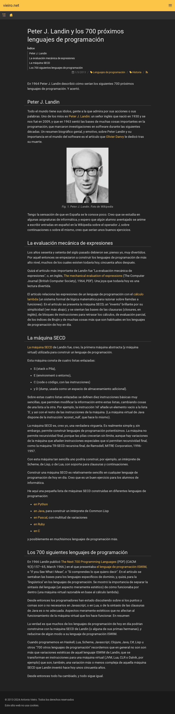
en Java (39, 511)
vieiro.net (11, 5)
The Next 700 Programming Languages (88, 562)
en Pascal (40, 517)
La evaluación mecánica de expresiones (52, 58)
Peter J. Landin (38, 53)
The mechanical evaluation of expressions (93, 276)
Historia (135, 72)
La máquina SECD (39, 62)
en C (37, 531)
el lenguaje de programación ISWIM (121, 567)
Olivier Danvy (115, 137)
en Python (41, 504)
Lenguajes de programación (107, 72)
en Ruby (39, 524)
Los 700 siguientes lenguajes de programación (56, 67)
